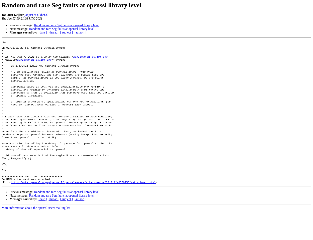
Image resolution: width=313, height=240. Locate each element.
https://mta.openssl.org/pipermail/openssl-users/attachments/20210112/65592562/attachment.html (83, 211)
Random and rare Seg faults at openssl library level (66, 25)
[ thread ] (53, 32)
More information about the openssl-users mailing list (36, 236)
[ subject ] (66, 32)
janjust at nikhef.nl (37, 15)
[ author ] (80, 32)
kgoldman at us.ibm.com (90, 60)
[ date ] (42, 32)
